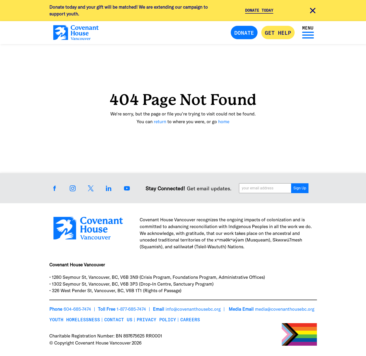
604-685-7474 (77, 309)
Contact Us (118, 319)
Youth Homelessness (74, 319)
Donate (244, 32)
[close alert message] (312, 10)
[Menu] (307, 34)
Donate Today (259, 10)
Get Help (278, 32)
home (223, 121)
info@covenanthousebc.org (193, 309)
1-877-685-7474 (131, 309)
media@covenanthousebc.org (284, 309)
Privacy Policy (156, 319)
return (160, 121)
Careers (190, 319)
